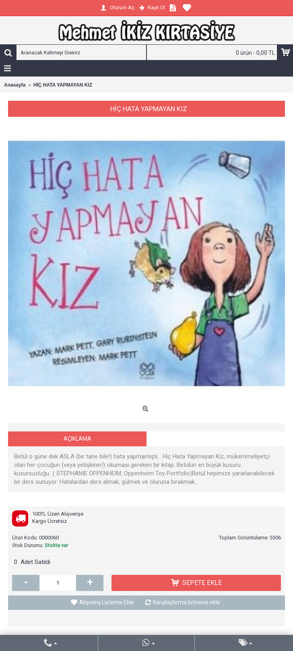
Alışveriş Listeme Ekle (106, 602)
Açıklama (77, 438)
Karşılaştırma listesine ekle (186, 602)
